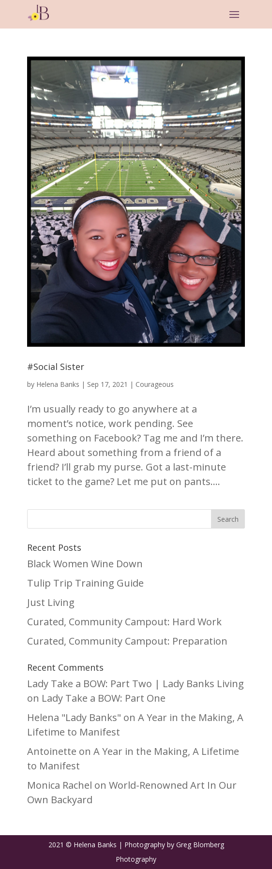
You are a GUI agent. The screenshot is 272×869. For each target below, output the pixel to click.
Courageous (155, 384)
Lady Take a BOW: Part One (104, 698)
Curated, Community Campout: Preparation (127, 641)
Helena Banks (57, 384)
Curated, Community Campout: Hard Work (124, 621)
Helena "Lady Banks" (74, 717)
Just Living (51, 602)
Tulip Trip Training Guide (85, 582)
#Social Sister (55, 366)
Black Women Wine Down (85, 563)
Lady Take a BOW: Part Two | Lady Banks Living (135, 683)
